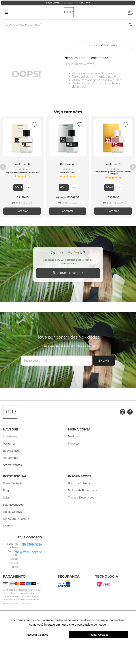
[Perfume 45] (67, 167)
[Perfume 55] (113, 167)
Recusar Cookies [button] (37, 634)
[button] (18, 187)
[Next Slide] (133, 167)
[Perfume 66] (22, 167)
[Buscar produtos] (130, 24)
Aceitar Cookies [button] (99, 634)
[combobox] (68, 24)
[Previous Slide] (3, 167)
